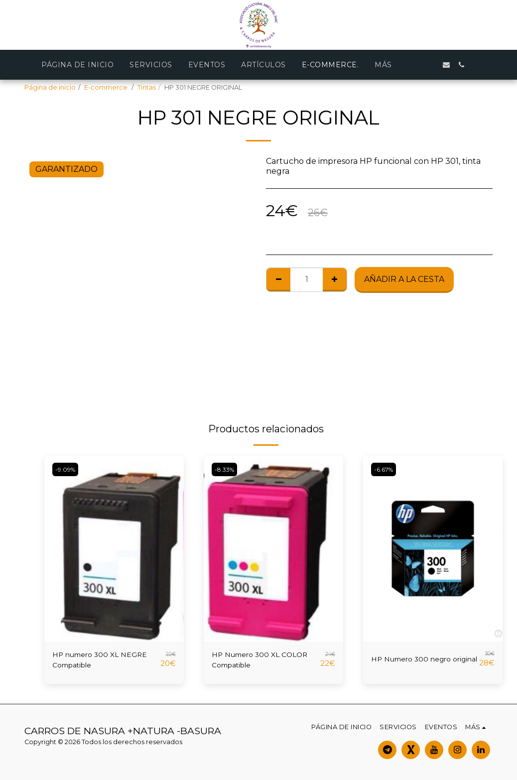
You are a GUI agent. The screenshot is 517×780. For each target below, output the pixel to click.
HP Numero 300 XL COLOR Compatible (251, 661)
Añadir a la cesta (404, 279)
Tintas (146, 87)
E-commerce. (106, 87)
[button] (431, 64)
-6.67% (385, 469)
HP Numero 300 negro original (417, 661)
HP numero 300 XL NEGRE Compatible (91, 661)
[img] (114, 549)
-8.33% (226, 469)
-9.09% (67, 469)
